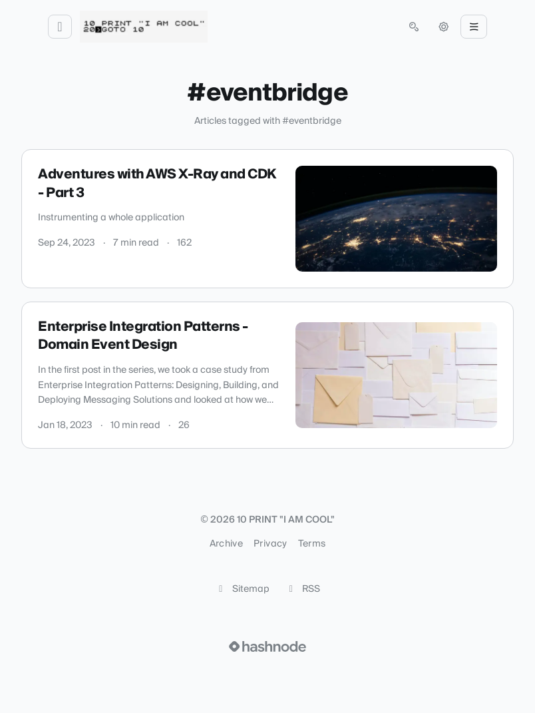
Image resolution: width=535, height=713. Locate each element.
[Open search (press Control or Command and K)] (414, 27)
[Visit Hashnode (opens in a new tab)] (267, 646)
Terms (312, 544)
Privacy (270, 544)
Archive (226, 544)
